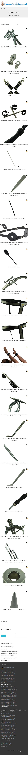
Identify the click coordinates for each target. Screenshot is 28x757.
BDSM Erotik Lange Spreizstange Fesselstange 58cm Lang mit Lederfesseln (14, 390)
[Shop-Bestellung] (9, 24)
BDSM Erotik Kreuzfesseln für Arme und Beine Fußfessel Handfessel (14, 366)
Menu (3, 8)
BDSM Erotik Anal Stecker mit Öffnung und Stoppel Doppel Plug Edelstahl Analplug (14, 72)
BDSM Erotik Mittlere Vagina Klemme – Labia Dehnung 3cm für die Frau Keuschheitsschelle (13, 414)
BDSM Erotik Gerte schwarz (14, 267)
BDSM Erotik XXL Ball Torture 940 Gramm (14, 585)
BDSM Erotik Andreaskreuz (14, 95)
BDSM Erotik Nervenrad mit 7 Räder (14, 487)
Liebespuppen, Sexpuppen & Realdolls (9, 651)
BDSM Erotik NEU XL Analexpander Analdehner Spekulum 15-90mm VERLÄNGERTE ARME (14, 537)
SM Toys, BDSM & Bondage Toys (7, 658)
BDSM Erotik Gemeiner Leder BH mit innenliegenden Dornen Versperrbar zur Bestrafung (14, 243)
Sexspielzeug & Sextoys (6, 655)
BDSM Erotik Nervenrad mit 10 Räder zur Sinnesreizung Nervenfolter (14, 439)
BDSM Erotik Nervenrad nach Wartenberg (14, 511)
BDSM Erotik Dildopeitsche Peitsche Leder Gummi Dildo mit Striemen (14, 145)
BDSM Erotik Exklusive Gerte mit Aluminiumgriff (14, 218)
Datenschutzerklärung (16, 751)
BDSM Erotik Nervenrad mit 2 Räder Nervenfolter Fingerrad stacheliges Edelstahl (14, 463)
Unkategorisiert (4, 660)
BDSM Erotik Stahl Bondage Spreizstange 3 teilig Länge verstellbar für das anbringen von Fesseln (14, 561)
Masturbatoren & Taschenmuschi (8, 653)
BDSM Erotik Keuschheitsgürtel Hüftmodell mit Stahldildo (14, 316)
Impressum (9, 751)
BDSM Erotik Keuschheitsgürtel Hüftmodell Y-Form (14, 340)
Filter (3, 635)
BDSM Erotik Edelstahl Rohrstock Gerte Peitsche (14, 169)
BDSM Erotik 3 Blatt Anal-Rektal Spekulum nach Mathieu (14, 46)
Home (11, 15)
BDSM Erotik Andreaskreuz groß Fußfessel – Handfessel (14, 120)
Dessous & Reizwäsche (6, 646)
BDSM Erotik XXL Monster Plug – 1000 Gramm (13, 609)
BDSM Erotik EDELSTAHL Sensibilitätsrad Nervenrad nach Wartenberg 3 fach (14, 194)
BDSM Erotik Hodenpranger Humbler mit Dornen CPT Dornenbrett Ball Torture (14, 292)
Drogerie (2, 648)
